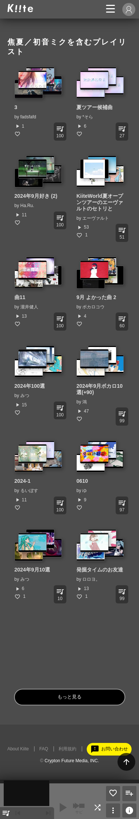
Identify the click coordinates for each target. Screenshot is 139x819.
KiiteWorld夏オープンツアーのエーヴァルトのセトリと (99, 202)
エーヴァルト (95, 218)
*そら (87, 116)
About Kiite (18, 748)
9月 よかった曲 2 (96, 297)
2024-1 (22, 481)
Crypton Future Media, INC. (71, 760)
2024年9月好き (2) (35, 196)
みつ (24, 395)
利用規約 (67, 748)
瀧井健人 (29, 306)
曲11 (20, 297)
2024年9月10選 (32, 570)
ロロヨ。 (91, 579)
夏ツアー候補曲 (94, 107)
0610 (82, 481)
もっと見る (69, 697)
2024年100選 (29, 386)
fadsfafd (28, 116)
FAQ (43, 748)
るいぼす (29, 490)
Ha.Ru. (27, 205)
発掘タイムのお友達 (99, 570)
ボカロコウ (93, 306)
